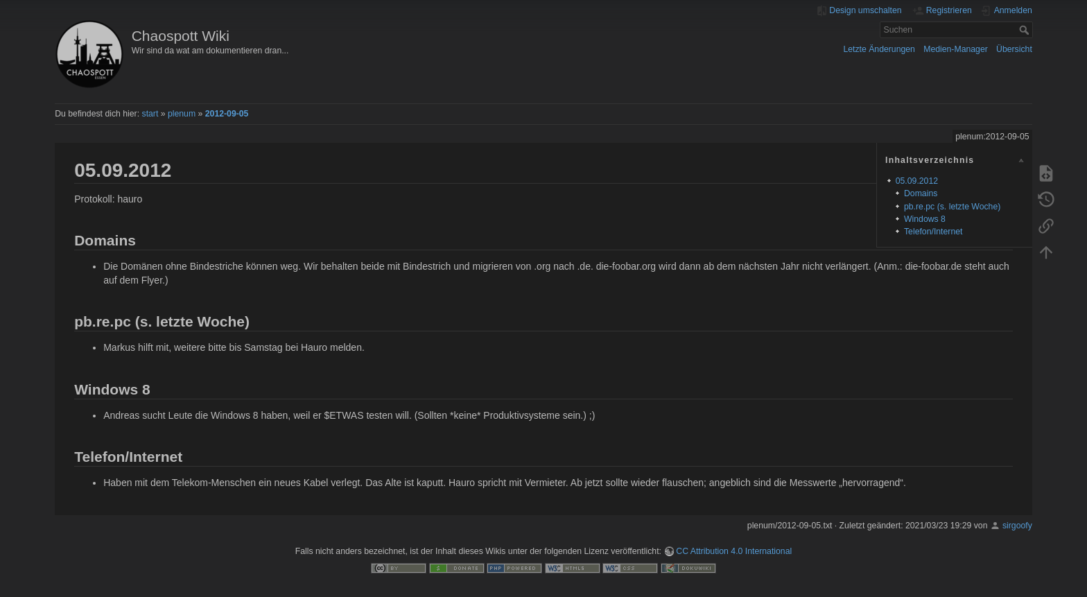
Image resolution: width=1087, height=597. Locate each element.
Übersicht (1014, 49)
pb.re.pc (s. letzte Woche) (952, 206)
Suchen (1025, 30)
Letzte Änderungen (879, 49)
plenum (181, 114)
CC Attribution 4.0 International (734, 551)
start (150, 114)
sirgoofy (1017, 525)
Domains (920, 193)
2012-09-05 (227, 114)
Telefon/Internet (933, 231)
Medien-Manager (955, 49)
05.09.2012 (917, 181)
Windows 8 (925, 219)
